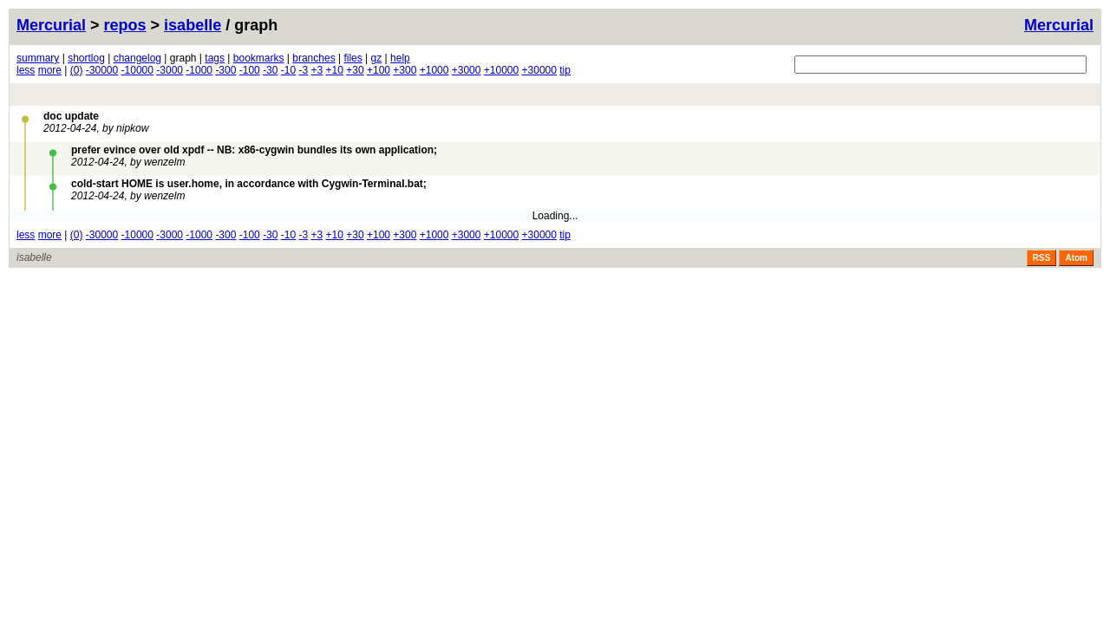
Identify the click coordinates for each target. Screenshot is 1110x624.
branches (313, 58)
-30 (270, 70)
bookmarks (258, 58)
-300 (225, 70)
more (50, 70)
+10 (334, 70)
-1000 (199, 70)
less (25, 70)
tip (565, 70)
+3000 (466, 70)
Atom (1076, 258)
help (400, 58)
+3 (317, 70)
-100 (249, 70)
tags (215, 58)
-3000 (169, 70)
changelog (137, 58)
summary (37, 58)
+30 (354, 70)
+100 (378, 70)
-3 (304, 70)
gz (376, 58)
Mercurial (1059, 25)
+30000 (539, 70)
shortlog (86, 58)
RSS (1042, 258)
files (352, 58)
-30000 (102, 70)
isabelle (192, 25)
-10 (288, 70)
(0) (76, 70)
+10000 (501, 70)
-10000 (137, 70)
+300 (404, 70)
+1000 (434, 70)
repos (125, 25)
